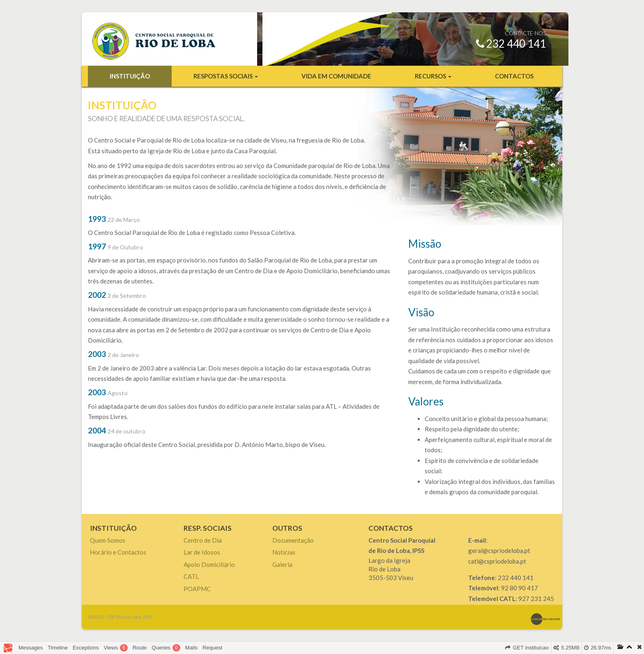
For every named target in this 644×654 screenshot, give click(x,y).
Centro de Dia (203, 540)
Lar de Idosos (202, 552)
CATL (191, 576)
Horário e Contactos (118, 552)
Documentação (293, 540)
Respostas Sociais (225, 76)
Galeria (282, 564)
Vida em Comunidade (336, 76)
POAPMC (197, 588)
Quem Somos (107, 540)
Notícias (283, 552)
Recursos (433, 76)
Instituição (130, 76)
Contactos (514, 76)
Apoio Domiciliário (209, 564)
